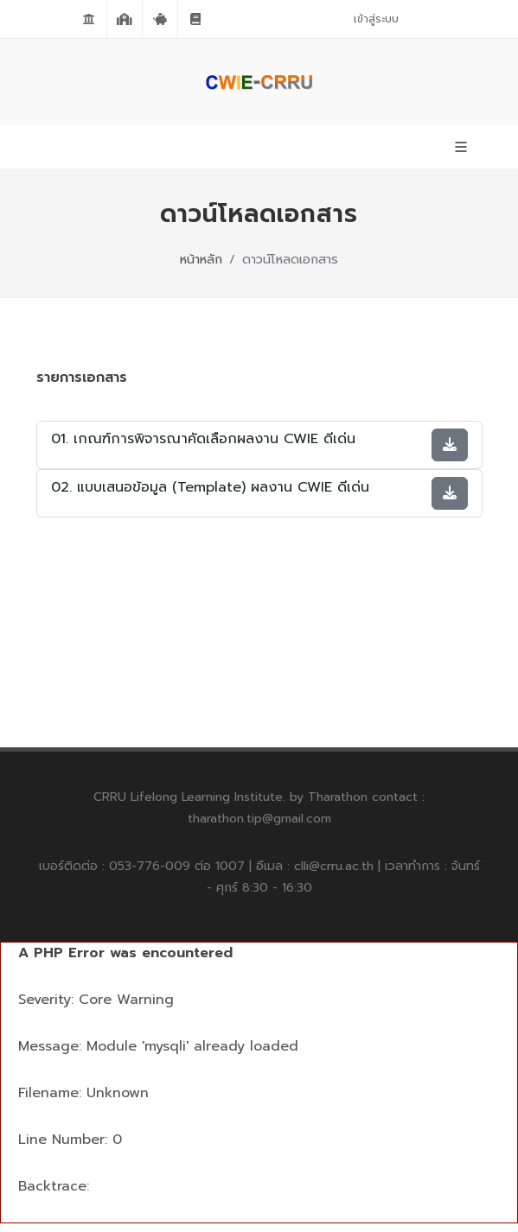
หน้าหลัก (201, 259)
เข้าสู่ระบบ (376, 19)
